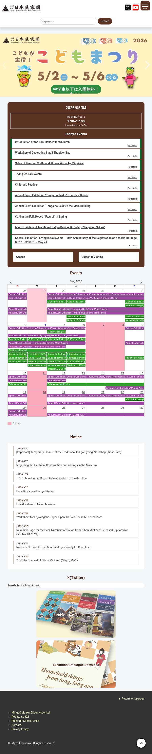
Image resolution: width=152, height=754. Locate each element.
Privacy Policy (19, 729)
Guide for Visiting (92, 256)
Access (20, 256)
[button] (147, 65)
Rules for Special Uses (25, 720)
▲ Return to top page (131, 698)
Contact (16, 725)
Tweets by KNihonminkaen (24, 585)
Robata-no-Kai (20, 716)
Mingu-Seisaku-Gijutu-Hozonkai (30, 712)
